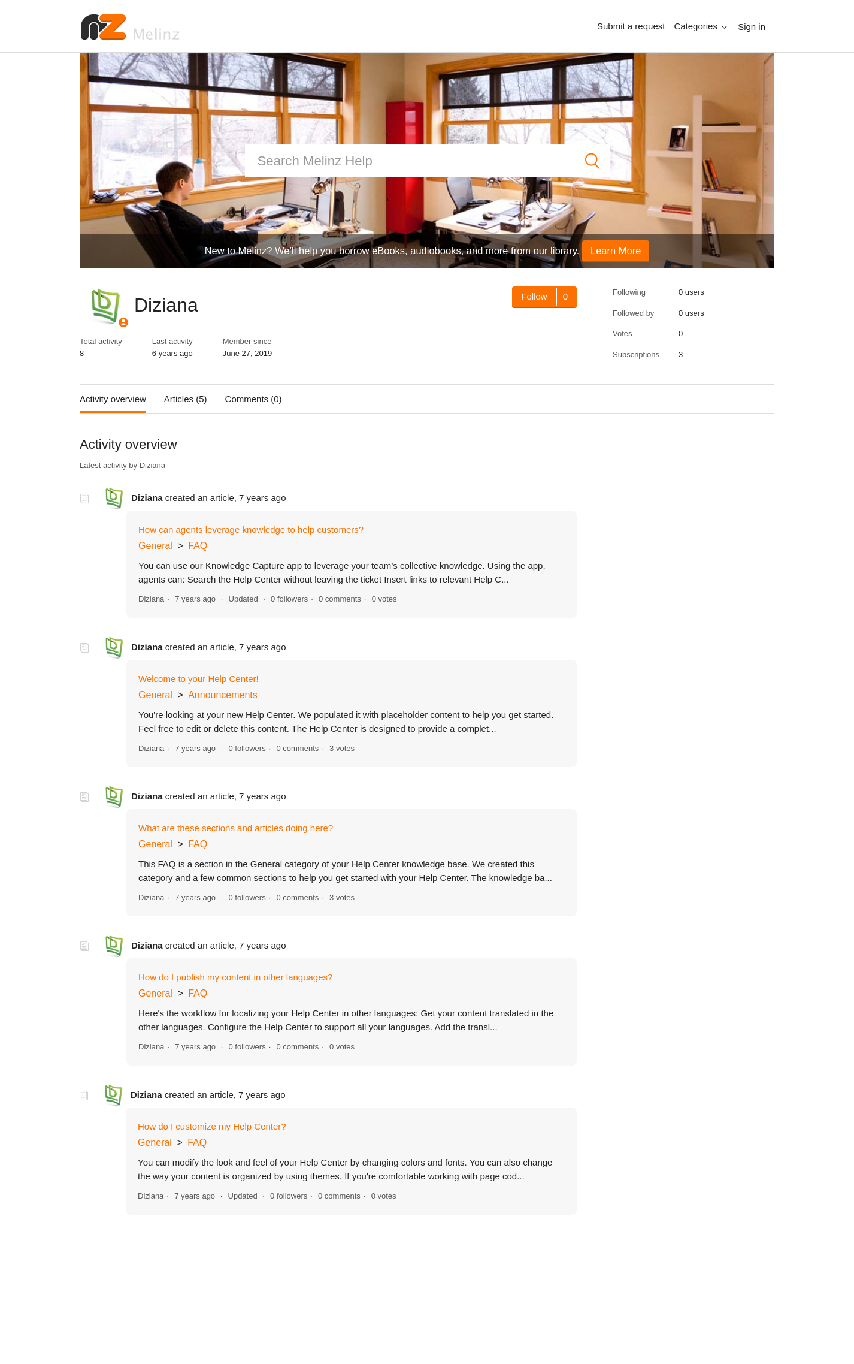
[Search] (427, 160)
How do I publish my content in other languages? (235, 977)
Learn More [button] (615, 250)
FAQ (197, 546)
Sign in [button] (751, 27)
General (155, 546)
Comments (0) (253, 399)
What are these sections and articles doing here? (235, 828)
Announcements (223, 695)
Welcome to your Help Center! (198, 679)
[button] (701, 27)
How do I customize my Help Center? (212, 1126)
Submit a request (631, 26)
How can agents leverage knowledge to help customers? (251, 529)
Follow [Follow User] (534, 296)
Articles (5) (185, 399)
